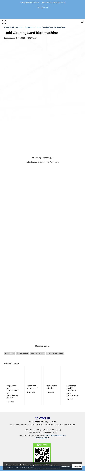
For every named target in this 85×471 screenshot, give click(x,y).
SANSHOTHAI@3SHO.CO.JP (55, 2)
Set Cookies (65, 466)
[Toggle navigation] (82, 22)
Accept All (77, 466)
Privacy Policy (15, 467)
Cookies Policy (28, 467)
